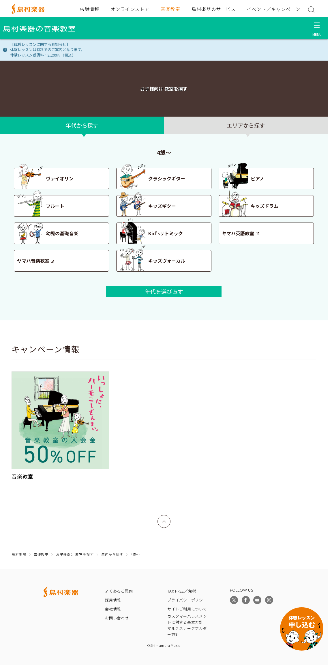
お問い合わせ (117, 618)
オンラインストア (130, 8)
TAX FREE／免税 (181, 591)
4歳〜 (135, 554)
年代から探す (81, 125)
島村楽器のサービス (214, 8)
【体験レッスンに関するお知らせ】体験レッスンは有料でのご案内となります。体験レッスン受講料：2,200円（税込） (47, 50)
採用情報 (113, 600)
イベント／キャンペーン (273, 8)
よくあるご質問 (119, 591)
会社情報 (113, 609)
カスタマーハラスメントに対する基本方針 (187, 619)
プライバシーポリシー (187, 600)
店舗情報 (89, 8)
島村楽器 (19, 554)
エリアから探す (246, 125)
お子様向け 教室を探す (75, 554)
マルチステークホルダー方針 (187, 631)
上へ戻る (164, 518)
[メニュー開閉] (317, 28)
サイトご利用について (187, 609)
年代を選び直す (164, 291)
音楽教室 (170, 8)
